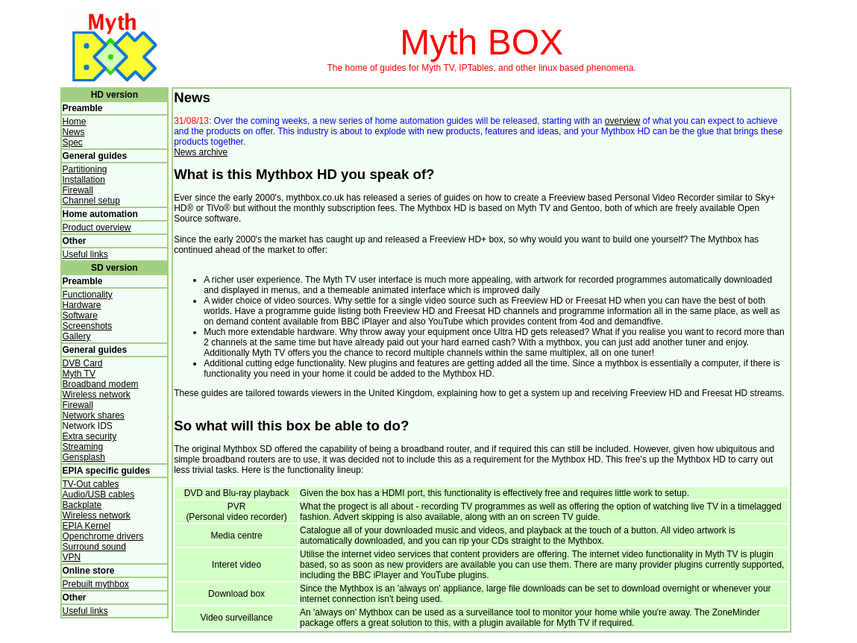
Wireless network (97, 394)
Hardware (82, 305)
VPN (72, 557)
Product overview (97, 227)
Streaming (83, 447)
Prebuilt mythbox (96, 584)
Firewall (78, 190)
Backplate (82, 505)
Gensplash (84, 457)
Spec (73, 142)
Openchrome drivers (103, 536)
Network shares (94, 415)
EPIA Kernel (87, 526)
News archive (200, 152)
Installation (84, 180)
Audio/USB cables (99, 494)
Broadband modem (101, 384)
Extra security (90, 436)
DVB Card (83, 363)
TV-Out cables (91, 484)
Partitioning (85, 169)
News (74, 132)
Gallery (77, 336)
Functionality (88, 294)
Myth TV (79, 373)
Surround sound (94, 547)
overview (622, 121)
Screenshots (88, 326)
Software (80, 315)
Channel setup (91, 200)
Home (75, 121)
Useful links (85, 254)
